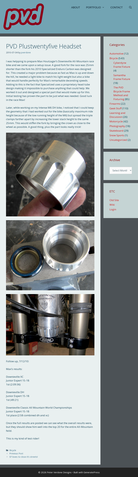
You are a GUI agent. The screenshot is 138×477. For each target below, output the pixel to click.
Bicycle (12, 450)
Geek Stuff (115, 108)
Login (112, 209)
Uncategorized (118, 140)
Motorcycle (116, 121)
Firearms (114, 103)
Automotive (116, 53)
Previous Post (16, 453)
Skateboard (116, 130)
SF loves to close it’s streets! (23, 456)
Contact (116, 7)
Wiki (112, 204)
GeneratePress (92, 472)
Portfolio (97, 7)
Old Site (114, 200)
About (75, 7)
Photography (117, 126)
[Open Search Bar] (130, 7)
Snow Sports (116, 135)
